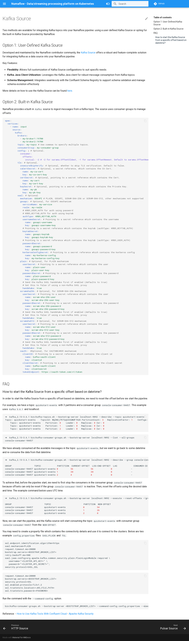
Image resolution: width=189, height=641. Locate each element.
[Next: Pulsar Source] (172, 626)
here (69, 90)
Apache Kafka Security (81, 613)
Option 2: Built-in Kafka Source (168, 28)
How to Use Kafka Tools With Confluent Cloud (42, 613)
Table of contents (162, 17)
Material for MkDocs (21, 637)
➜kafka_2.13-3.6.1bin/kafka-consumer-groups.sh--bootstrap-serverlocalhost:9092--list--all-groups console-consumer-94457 (76, 439)
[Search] (130, 4)
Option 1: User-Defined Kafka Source (167, 23)
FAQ (155, 33)
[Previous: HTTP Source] (17, 626)
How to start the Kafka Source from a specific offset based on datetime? (170, 40)
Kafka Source (88, 52)
